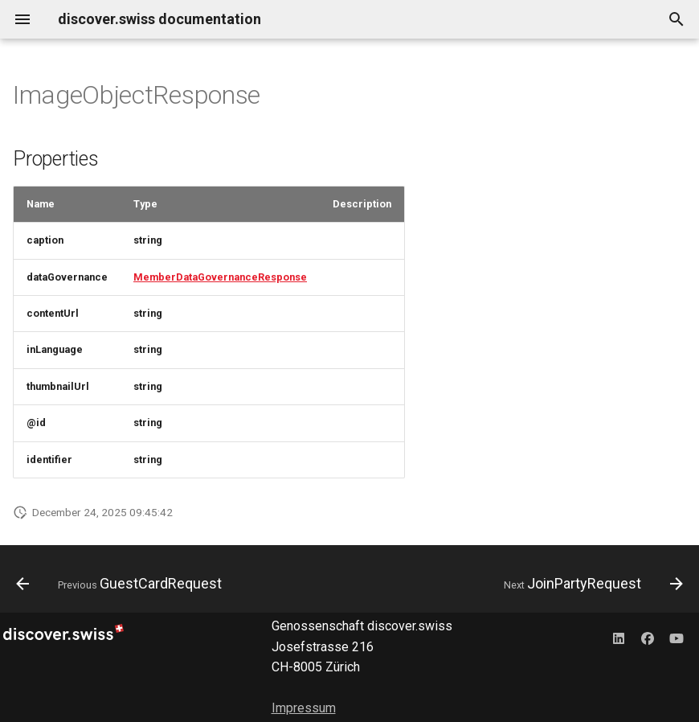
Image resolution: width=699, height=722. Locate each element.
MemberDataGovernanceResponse (220, 277)
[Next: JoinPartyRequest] (590, 583)
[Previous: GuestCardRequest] (121, 583)
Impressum (304, 708)
